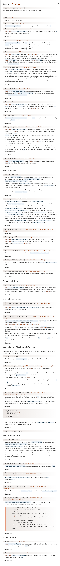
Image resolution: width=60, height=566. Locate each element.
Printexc (15, 4)
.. (21, 8)
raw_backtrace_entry (46, 229)
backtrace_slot (39, 366)
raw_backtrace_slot (11, 475)
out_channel (25, 67)
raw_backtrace (31, 229)
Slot (10, 431)
